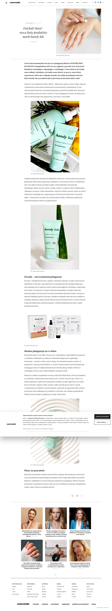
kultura (49, 2)
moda (56, 2)
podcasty (85, 2)
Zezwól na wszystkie (97, 591)
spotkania (41, 2)
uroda (62, 2)
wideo (77, 2)
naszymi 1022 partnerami (36, 593)
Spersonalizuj (97, 597)
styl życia (70, 2)
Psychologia (31, 2)
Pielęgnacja (30, 23)
